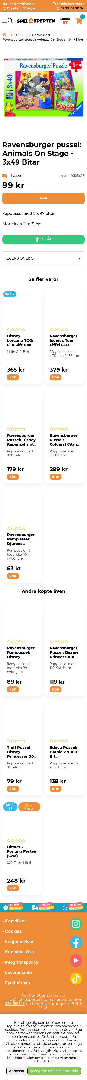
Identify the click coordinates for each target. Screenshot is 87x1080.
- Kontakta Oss (18, 951)
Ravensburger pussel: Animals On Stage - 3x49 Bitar (43, 39)
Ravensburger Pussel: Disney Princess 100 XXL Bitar (64, 655)
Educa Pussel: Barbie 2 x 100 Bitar (63, 752)
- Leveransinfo (17, 972)
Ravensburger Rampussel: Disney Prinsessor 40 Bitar (21, 657)
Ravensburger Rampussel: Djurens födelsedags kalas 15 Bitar (21, 544)
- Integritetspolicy (20, 962)
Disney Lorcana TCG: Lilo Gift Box (20, 340)
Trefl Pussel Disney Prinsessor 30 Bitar (20, 754)
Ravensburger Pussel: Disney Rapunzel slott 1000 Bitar (21, 442)
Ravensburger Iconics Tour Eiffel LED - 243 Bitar (63, 343)
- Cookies (12, 931)
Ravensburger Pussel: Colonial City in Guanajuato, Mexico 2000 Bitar (65, 446)
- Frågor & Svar (18, 941)
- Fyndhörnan (16, 982)
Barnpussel (41, 35)
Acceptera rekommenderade (54, 1071)
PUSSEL (20, 35)
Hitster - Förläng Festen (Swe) (21, 851)
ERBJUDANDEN (72, 8)
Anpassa (16, 1071)
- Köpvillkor (14, 920)
